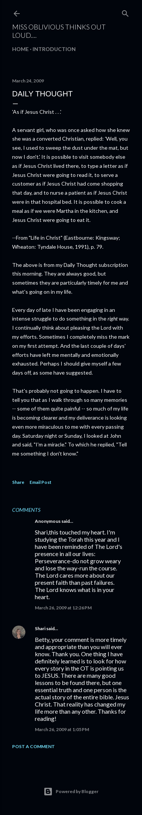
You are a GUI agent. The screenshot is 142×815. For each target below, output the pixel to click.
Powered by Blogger (71, 791)
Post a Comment (33, 746)
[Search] (125, 12)
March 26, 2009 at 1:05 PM (62, 729)
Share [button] (18, 482)
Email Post (40, 482)
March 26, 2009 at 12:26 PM (63, 607)
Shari (40, 628)
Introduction (54, 49)
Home (20, 49)
